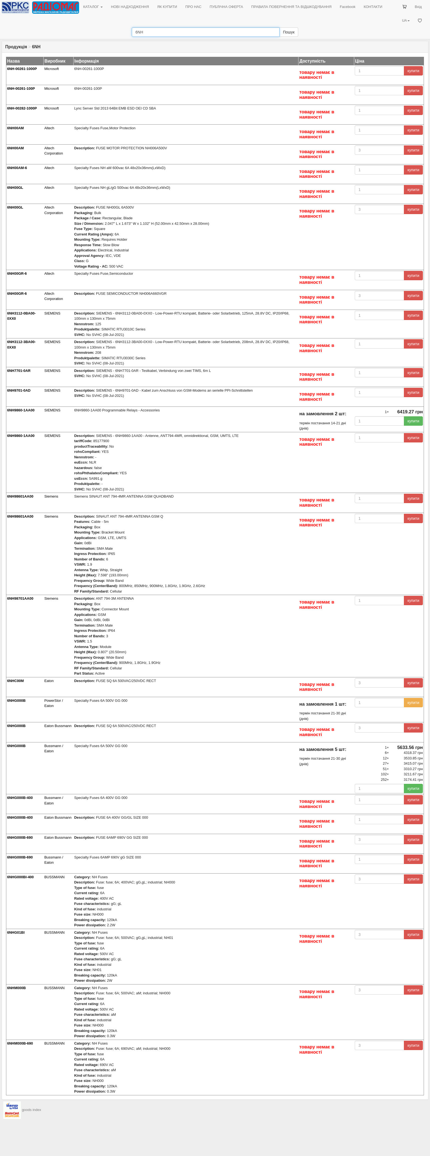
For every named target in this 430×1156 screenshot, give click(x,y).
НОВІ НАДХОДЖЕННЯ (130, 7)
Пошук (288, 32)
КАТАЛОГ (93, 7)
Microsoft (51, 69)
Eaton (49, 681)
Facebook (347, 7)
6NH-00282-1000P (22, 108)
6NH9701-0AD (18, 390)
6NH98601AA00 (20, 496)
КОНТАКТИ (373, 7)
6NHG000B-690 (20, 837)
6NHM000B (16, 988)
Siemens (51, 496)
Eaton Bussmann (57, 726)
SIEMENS (52, 313)
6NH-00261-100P (21, 88)
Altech (49, 128)
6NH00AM (15, 128)
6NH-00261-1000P (22, 69)
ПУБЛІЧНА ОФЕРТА (226, 7)
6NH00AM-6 (17, 168)
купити (413, 71)
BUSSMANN (54, 877)
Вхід (418, 7)
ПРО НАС (193, 7)
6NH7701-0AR (18, 371)
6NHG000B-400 (20, 798)
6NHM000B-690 (20, 1043)
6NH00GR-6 (17, 273)
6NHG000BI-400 (20, 877)
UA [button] (406, 20)
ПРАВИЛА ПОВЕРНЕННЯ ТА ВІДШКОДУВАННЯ (291, 7)
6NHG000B (16, 700)
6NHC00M (15, 681)
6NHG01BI (16, 932)
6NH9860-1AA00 (21, 410)
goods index (31, 1110)
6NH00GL (15, 188)
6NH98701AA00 (20, 598)
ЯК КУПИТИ (167, 7)
